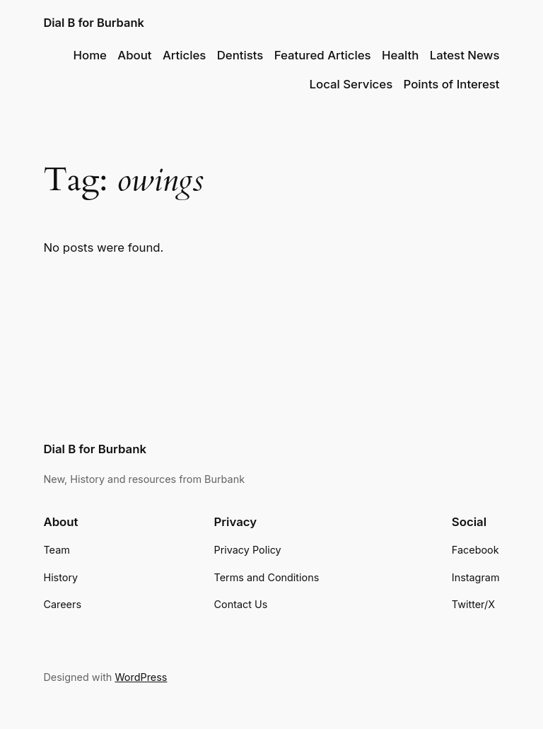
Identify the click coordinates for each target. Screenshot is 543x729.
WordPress (141, 677)
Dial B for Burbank (93, 23)
